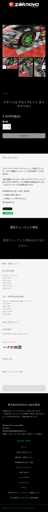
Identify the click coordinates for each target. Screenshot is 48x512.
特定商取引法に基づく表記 (24, 462)
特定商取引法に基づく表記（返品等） (17, 191)
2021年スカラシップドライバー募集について (24, 492)
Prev (4, 67)
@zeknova (40, 414)
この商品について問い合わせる (14, 199)
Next (43, 67)
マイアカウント (24, 482)
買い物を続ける (8, 202)
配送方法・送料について (24, 457)
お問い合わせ (24, 472)
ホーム (24, 447)
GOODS (5, 93)
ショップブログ (24, 477)
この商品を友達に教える (12, 195)
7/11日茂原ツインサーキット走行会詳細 (24, 497)
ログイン (24, 487)
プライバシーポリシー (24, 467)
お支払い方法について (24, 452)
